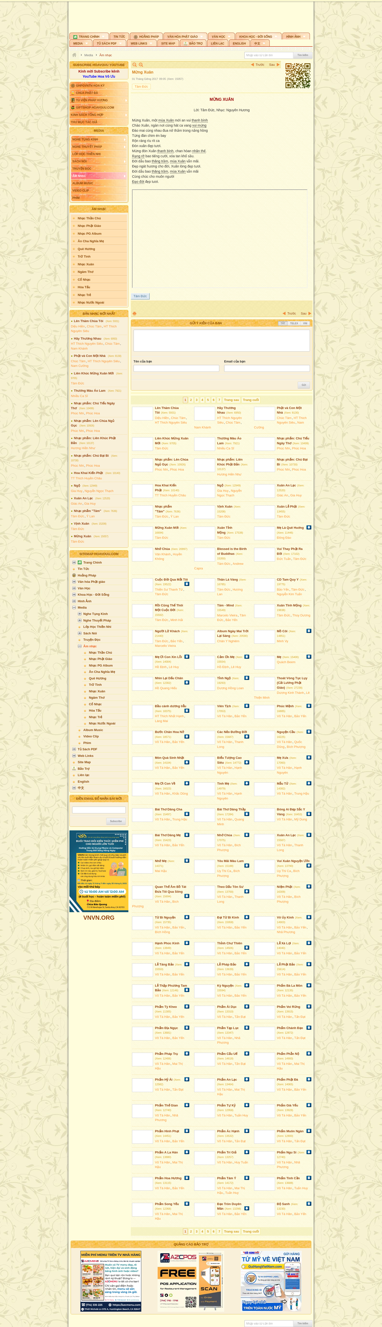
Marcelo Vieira (227, 615)
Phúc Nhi (77, 413)
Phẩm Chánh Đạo (290, 1028)
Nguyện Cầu (286, 732)
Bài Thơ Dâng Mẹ (168, 835)
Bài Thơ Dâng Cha (168, 809)
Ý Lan (90, 516)
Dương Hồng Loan (230, 688)
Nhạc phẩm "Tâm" (87, 511)
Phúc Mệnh (285, 706)
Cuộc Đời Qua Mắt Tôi (171, 579)
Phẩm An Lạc (227, 1079)
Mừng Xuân (82, 536)
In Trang (134, 313)
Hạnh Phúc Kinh (167, 943)
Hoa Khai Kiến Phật (88, 473)
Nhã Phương (286, 932)
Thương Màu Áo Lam (89, 390)
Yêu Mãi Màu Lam (230, 861)
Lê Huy (174, 667)
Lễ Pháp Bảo (226, 964)
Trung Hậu (301, 793)
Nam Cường (79, 366)
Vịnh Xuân (81, 523)
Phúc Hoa (93, 413)
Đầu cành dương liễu (170, 706)
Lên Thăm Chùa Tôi (88, 321)
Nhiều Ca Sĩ (79, 396)
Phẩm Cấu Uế (227, 1054)
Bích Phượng (296, 747)
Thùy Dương (301, 615)
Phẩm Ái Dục (227, 1007)
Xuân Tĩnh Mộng (289, 605)
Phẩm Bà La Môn (290, 985)
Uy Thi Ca (224, 871)
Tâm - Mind (225, 605)
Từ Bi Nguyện (165, 917)
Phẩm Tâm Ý (226, 1178)
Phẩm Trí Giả (226, 1152)
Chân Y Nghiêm (228, 641)
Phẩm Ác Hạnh (228, 1131)
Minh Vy (282, 641)
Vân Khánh (163, 554)
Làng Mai (161, 721)
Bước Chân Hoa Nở (169, 732)
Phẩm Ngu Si (286, 1152)
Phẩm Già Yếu (287, 1105)
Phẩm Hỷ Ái (163, 1079)
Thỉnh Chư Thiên (229, 943)
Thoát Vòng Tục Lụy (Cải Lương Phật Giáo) (292, 682)
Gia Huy (76, 491)
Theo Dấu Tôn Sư (230, 887)
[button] (89, 36)
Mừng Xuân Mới (167, 527)
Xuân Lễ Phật (287, 506)
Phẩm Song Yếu (167, 1204)
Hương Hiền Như (83, 448)
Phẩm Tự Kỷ (226, 1105)
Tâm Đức (77, 383)
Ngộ (77, 485)
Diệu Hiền (78, 326)
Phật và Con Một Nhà (89, 356)
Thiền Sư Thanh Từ (169, 589)
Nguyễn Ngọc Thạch (99, 491)
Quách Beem (286, 662)
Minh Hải (177, 620)
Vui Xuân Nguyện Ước (293, 861)
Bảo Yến (283, 589)
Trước (260, 64)
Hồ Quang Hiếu (166, 688)
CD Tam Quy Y (288, 579)
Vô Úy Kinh (285, 917)
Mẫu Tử (282, 783)
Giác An (76, 503)
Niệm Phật (284, 887)
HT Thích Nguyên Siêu (87, 343)
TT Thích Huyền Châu (86, 478)
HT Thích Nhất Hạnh (169, 716)
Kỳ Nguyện (225, 985)
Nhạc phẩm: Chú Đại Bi (91, 455)
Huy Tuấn (241, 1162)
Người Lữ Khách (167, 631)
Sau (272, 64)
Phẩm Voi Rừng (288, 1007)
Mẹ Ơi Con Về (165, 783)
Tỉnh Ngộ (224, 678)
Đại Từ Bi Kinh (228, 917)
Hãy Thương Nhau (87, 338)
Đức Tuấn (284, 559)
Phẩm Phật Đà (287, 1079)
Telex (294, 323)
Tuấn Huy (241, 1115)
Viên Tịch (224, 706)
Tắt (283, 323)
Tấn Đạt (240, 1017)
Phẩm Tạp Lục (228, 1028)
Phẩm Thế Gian (166, 1105)
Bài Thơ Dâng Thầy (231, 809)
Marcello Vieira (165, 646)
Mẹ (279, 657)
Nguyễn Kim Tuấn (289, 594)
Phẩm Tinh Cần (288, 1178)
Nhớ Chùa (162, 549)
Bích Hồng (162, 932)
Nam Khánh (79, 348)
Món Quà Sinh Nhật (169, 758)
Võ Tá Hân (224, 716)
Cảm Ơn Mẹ (225, 657)
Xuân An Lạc (83, 498)
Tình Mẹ (223, 783)
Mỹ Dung (300, 819)
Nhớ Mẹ (160, 861)
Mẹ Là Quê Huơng (290, 527)
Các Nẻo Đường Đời (232, 732)
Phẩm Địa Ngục (166, 1028)
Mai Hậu (161, 871)
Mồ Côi (282, 631)
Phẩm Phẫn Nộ (288, 1054)
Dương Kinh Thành (290, 693)
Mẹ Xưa (282, 758)
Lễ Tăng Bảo (164, 964)
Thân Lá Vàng (227, 579)
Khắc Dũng (180, 793)
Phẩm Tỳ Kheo (166, 1007)
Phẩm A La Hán (166, 1152)
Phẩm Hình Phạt (167, 1131)
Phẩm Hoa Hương (168, 1178)
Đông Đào (284, 537)
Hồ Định (161, 667)
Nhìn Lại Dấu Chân (169, 678)
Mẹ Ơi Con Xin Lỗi (168, 657)
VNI (305, 323)
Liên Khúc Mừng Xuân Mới (94, 373)
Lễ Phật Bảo (286, 964)
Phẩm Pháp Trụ (166, 1054)
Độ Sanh (283, 1204)
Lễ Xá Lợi (284, 943)
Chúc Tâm (94, 326)
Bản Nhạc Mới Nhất (99, 314)
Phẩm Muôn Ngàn (290, 1131)
